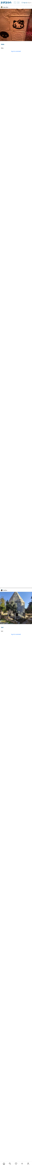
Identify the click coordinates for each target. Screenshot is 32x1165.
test (2, 627)
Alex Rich (5, 7)
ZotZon (5, 590)
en (18, 2)
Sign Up (25, 2)
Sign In (29, 2)
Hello (2, 44)
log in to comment (16, 51)
